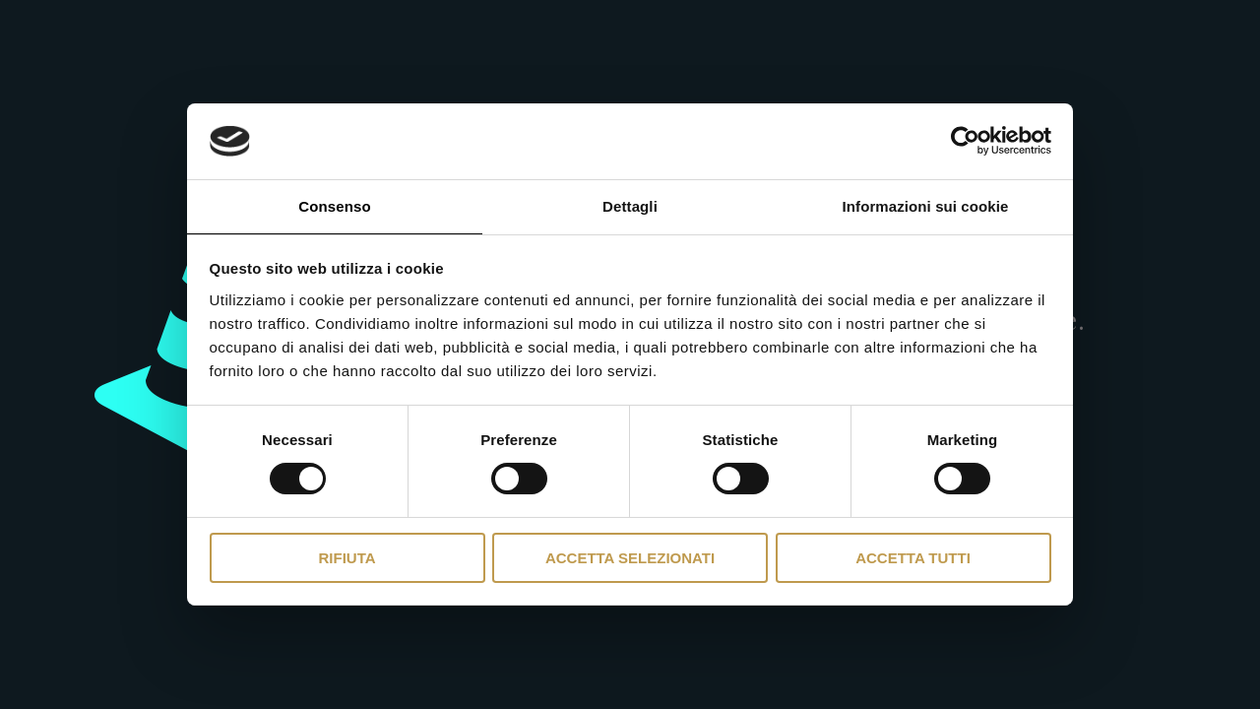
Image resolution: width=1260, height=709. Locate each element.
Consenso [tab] (334, 206)
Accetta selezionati (630, 557)
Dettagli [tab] (630, 206)
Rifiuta (346, 557)
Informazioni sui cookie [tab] (926, 206)
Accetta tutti (913, 557)
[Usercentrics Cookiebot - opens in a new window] (965, 141)
